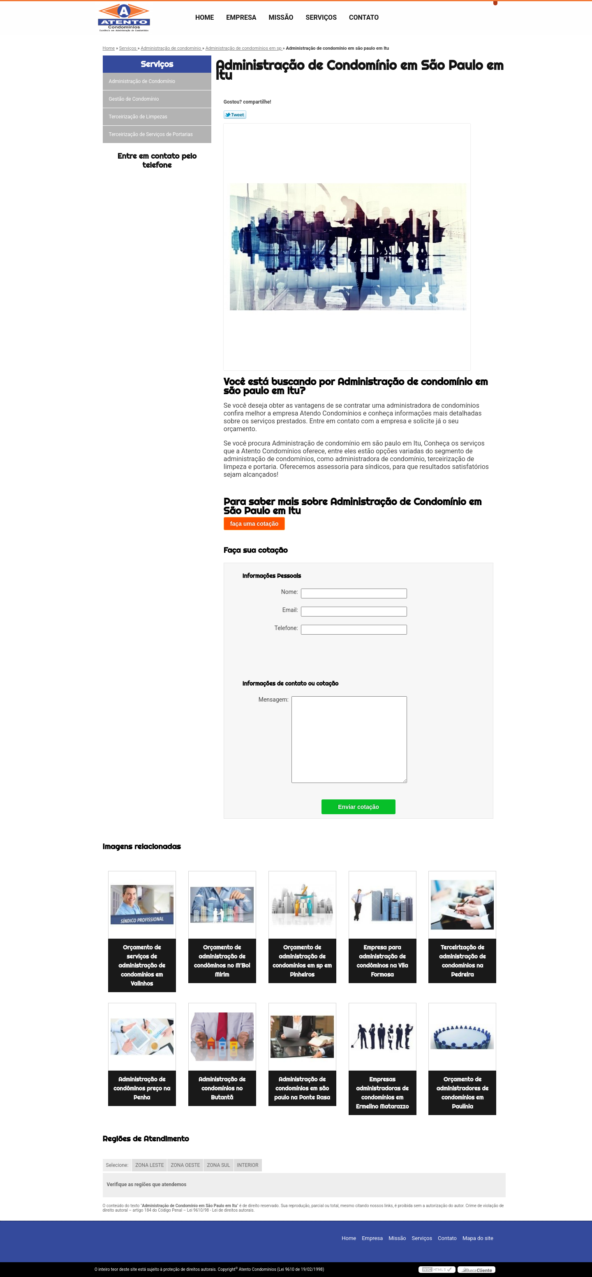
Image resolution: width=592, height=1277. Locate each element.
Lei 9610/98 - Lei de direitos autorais (220, 1210)
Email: (344, 612)
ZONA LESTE (149, 1165)
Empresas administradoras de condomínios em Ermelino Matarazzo (382, 1093)
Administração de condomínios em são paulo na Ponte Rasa (302, 1088)
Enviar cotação (358, 807)
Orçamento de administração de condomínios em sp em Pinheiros (302, 961)
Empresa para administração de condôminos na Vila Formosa (382, 961)
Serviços (321, 17)
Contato (364, 17)
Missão (281, 17)
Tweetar (235, 115)
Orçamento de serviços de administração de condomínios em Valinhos (141, 965)
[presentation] (294, 659)
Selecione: (117, 1165)
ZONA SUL (218, 1165)
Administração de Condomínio (143, 81)
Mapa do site (477, 1238)
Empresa (241, 17)
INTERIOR (248, 1165)
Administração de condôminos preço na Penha (141, 1088)
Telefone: (341, 630)
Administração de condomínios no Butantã (222, 1088)
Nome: (344, 593)
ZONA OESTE (185, 1165)
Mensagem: (333, 739)
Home (204, 17)
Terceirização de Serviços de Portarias (151, 134)
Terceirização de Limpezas (139, 117)
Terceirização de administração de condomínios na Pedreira (462, 961)
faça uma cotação (254, 523)
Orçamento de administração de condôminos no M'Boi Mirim (222, 961)
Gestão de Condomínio (134, 99)
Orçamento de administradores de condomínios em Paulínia (463, 1093)
